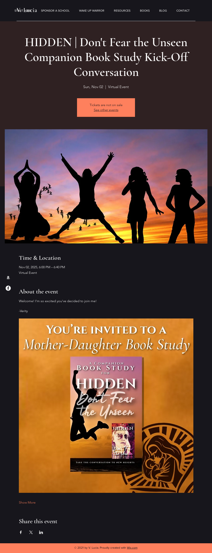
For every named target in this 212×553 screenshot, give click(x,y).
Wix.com (132, 547)
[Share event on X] (31, 532)
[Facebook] (8, 288)
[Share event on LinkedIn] (41, 532)
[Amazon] (8, 277)
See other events (106, 110)
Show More (27, 502)
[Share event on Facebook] (21, 532)
